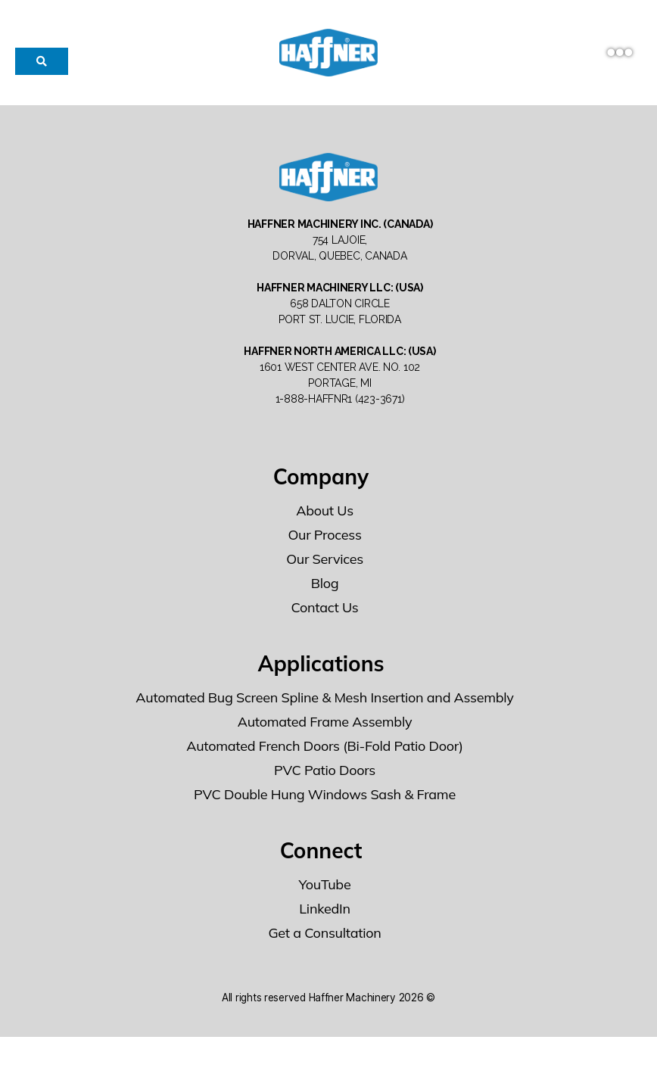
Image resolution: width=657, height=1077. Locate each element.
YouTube (325, 924)
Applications (320, 703)
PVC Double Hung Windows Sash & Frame (325, 834)
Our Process (324, 575)
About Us (324, 550)
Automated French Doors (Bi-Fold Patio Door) (324, 786)
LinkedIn (324, 948)
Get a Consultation (324, 973)
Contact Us (325, 647)
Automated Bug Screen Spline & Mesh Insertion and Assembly (324, 737)
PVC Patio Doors (324, 810)
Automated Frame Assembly (325, 761)
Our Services (324, 599)
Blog (325, 623)
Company (321, 516)
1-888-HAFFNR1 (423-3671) (340, 439)
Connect (321, 890)
